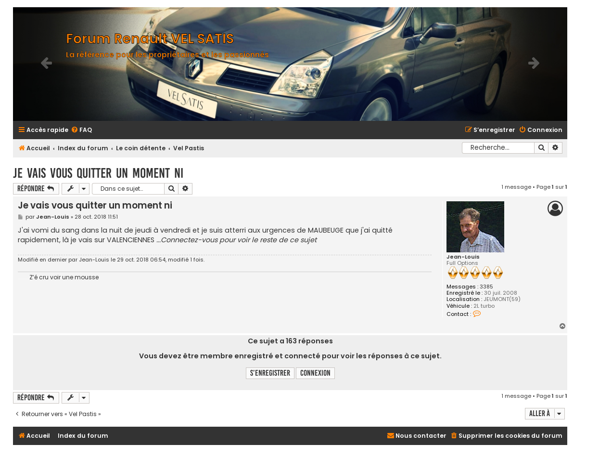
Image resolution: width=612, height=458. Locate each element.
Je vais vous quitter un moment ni (98, 173)
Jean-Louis (463, 257)
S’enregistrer (270, 373)
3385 (486, 287)
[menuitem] (81, 130)
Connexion (315, 373)
